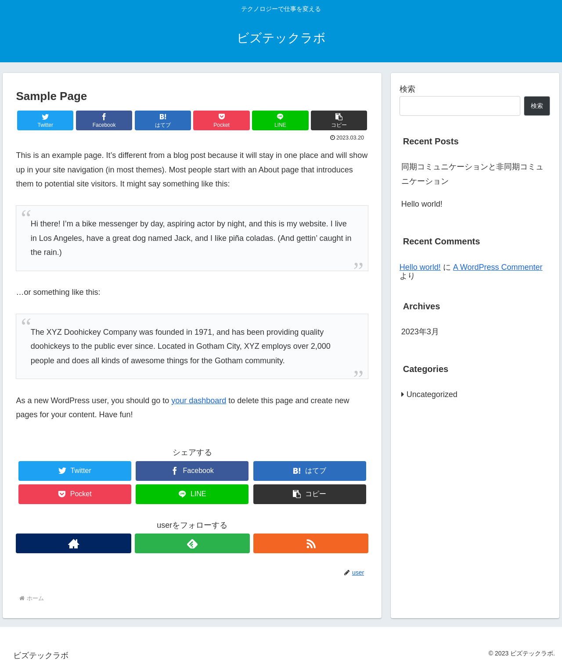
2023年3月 (420, 331)
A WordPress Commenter (498, 267)
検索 (407, 89)
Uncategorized (432, 394)
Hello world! (422, 204)
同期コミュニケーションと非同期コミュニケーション (472, 173)
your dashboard (198, 400)
